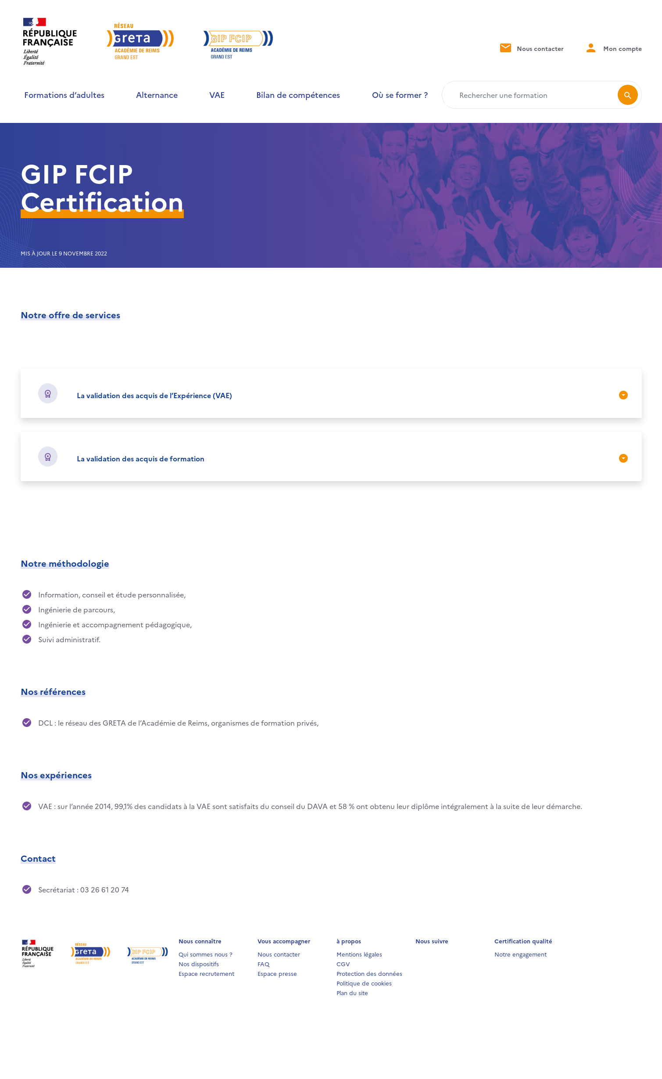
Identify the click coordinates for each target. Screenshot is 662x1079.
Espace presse (277, 973)
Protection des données (369, 973)
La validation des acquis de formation (140, 458)
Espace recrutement (206, 973)
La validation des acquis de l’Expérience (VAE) (154, 395)
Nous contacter (531, 48)
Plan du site (352, 992)
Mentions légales (359, 954)
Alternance (157, 94)
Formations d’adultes (64, 94)
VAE (217, 94)
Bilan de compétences (298, 94)
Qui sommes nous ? (206, 954)
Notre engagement (520, 954)
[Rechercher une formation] (531, 95)
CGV (343, 964)
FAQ (263, 964)
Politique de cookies (364, 983)
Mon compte (613, 48)
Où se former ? (400, 94)
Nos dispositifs (199, 964)
